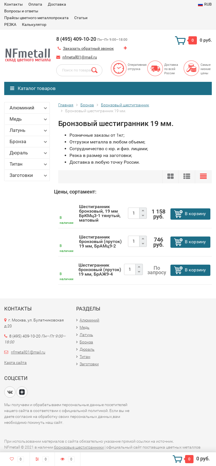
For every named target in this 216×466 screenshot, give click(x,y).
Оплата (35, 4)
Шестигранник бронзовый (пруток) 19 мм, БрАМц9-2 (100, 241)
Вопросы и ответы (21, 11)
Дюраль (29, 153)
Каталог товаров (33, 88)
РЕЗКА (10, 24)
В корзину (195, 213)
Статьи (80, 17)
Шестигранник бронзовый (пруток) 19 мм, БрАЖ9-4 (99, 269)
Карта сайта (15, 362)
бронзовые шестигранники (79, 447)
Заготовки (29, 175)
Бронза (29, 142)
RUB (205, 4)
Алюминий (29, 108)
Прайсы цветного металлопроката (36, 17)
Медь (29, 119)
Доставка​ (57, 4)
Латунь (29, 130)
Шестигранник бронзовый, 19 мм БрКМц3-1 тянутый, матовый (100, 213)
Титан (29, 164)
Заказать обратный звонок (88, 48)
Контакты (13, 4)
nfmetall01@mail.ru (79, 57)
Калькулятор (34, 24)
